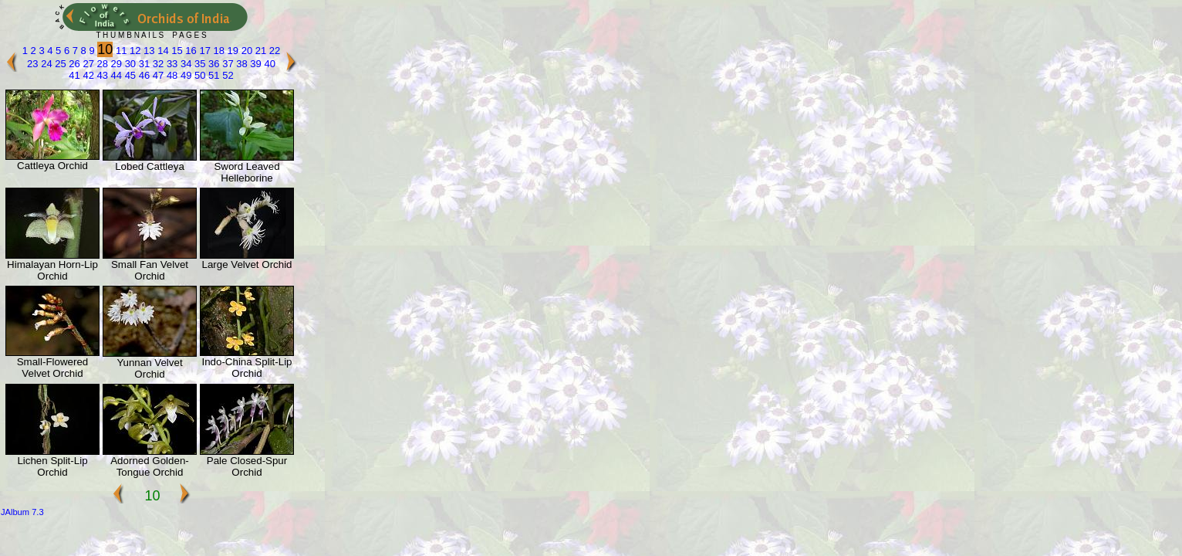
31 (143, 64)
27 (87, 64)
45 (129, 75)
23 (32, 64)
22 (273, 50)
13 (148, 50)
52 (227, 75)
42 (87, 75)
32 (157, 64)
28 (101, 64)
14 (162, 50)
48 (170, 75)
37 (227, 64)
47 (157, 75)
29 (115, 64)
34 (184, 64)
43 (101, 75)
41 (74, 75)
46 (143, 75)
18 (218, 50)
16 (190, 50)
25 (59, 64)
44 (115, 75)
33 (170, 64)
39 (255, 64)
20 (245, 50)
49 (184, 75)
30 (129, 64)
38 (241, 64)
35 (198, 64)
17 (204, 50)
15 (176, 50)
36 (213, 64)
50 (198, 75)
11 (120, 50)
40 (268, 64)
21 (259, 50)
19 (231, 50)
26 (73, 64)
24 (45, 64)
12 (133, 50)
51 (213, 75)
